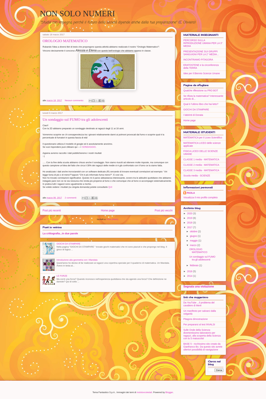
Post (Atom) (112, 219)
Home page (108, 210)
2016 (190, 271)
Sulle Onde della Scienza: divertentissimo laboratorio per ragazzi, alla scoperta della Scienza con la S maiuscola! (202, 334)
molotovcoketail (144, 392)
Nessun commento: (74, 100)
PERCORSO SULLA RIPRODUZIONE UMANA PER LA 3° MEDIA (203, 43)
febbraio (194, 265)
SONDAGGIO (89, 147)
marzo (193, 245)
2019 (190, 218)
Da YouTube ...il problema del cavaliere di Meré (198, 304)
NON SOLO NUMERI (77, 13)
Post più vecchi (164, 210)
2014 (190, 276)
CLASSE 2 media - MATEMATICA (201, 165)
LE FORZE (61, 276)
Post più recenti (52, 210)
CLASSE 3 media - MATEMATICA (201, 170)
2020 (190, 213)
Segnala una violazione (198, 286)
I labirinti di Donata (193, 115)
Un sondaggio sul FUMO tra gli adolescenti (75, 119)
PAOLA (191, 193)
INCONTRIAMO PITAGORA (198, 59)
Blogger (169, 392)
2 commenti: (71, 197)
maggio (194, 240)
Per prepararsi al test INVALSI (199, 324)
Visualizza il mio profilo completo (200, 197)
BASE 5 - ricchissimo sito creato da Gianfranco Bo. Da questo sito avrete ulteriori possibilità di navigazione (202, 346)
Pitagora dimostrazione (195, 319)
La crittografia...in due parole (60, 233)
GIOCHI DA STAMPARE (68, 243)
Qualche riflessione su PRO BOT (200, 90)
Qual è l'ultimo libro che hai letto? (200, 104)
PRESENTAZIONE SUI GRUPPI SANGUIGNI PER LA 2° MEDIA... (201, 53)
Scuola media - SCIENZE (196, 175)
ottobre (194, 231)
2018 (190, 222)
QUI (110, 187)
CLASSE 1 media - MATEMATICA (201, 159)
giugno (194, 236)
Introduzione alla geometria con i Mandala (76, 260)
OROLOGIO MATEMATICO (65, 41)
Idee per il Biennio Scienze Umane (201, 73)
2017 (190, 227)
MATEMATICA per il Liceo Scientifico (202, 137)
